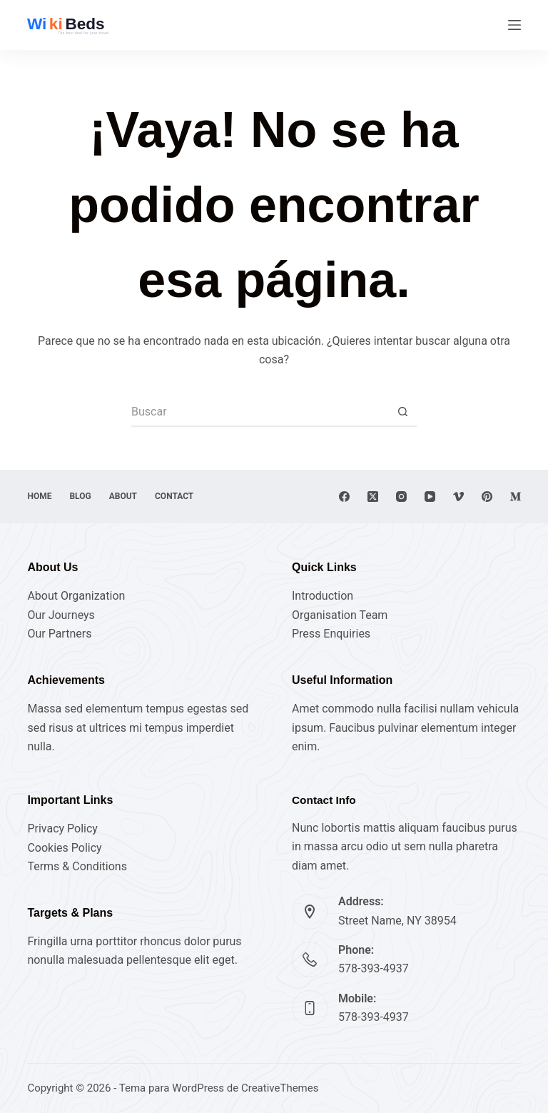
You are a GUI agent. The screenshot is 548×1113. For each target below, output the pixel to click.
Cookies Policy (64, 848)
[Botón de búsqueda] (402, 412)
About (123, 496)
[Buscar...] (259, 412)
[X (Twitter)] (372, 496)
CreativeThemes (280, 1088)
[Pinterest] (487, 496)
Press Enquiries (331, 633)
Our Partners (59, 633)
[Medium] (515, 496)
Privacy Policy (62, 828)
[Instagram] (401, 496)
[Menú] (514, 25)
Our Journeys (60, 615)
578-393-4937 (373, 968)
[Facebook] (344, 496)
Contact (174, 496)
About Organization (76, 596)
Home (39, 496)
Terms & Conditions (77, 866)
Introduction (322, 596)
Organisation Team (339, 615)
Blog (80, 496)
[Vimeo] (458, 496)
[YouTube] (430, 496)
